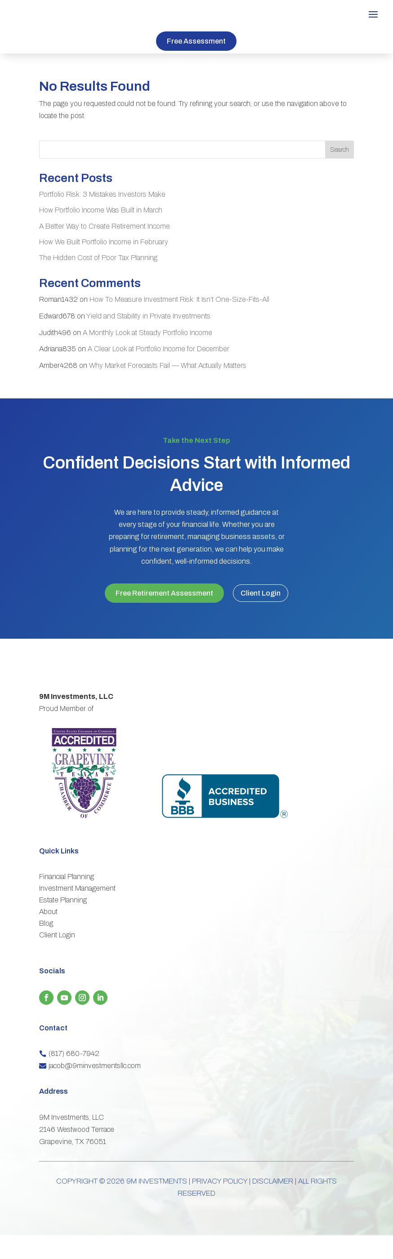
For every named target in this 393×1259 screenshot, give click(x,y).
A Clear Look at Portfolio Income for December (158, 349)
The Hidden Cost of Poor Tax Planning (98, 257)
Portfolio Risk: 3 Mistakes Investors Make (102, 194)
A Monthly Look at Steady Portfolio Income (147, 332)
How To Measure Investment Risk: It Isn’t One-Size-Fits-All (179, 299)
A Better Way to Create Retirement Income (104, 226)
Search (339, 149)
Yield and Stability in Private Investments (148, 316)
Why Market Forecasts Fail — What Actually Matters (167, 365)
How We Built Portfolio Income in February (103, 242)
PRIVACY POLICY (219, 1204)
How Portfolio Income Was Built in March (100, 210)
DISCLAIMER (272, 1204)
